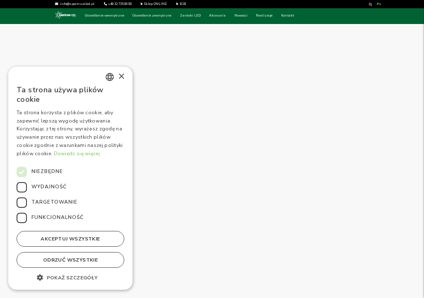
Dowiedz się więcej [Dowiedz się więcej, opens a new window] (77, 153)
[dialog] (70, 178)
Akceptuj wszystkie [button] (70, 239)
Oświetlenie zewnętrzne (151, 16)
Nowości (241, 16)
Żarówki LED (190, 16)
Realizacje (264, 16)
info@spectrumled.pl (77, 4)
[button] (70, 277)
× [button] (121, 77)
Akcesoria (217, 16)
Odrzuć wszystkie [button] (70, 260)
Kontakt (287, 16)
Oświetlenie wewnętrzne (104, 16)
